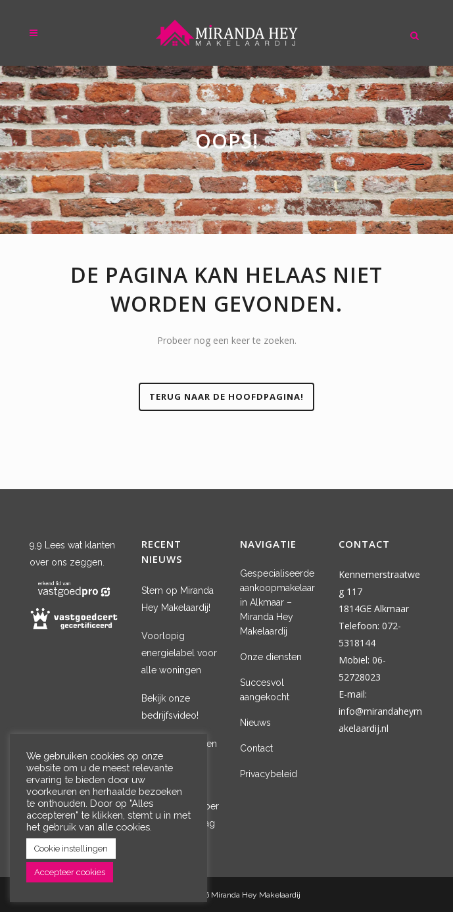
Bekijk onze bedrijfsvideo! (170, 707)
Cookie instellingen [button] (71, 848)
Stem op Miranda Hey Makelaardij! (177, 599)
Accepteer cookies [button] (69, 872)
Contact (256, 748)
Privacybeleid (268, 774)
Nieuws (255, 722)
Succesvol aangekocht (264, 689)
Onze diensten (271, 657)
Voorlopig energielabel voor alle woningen (179, 653)
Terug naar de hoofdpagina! (226, 396)
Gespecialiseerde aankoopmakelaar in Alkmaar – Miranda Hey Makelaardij (277, 602)
